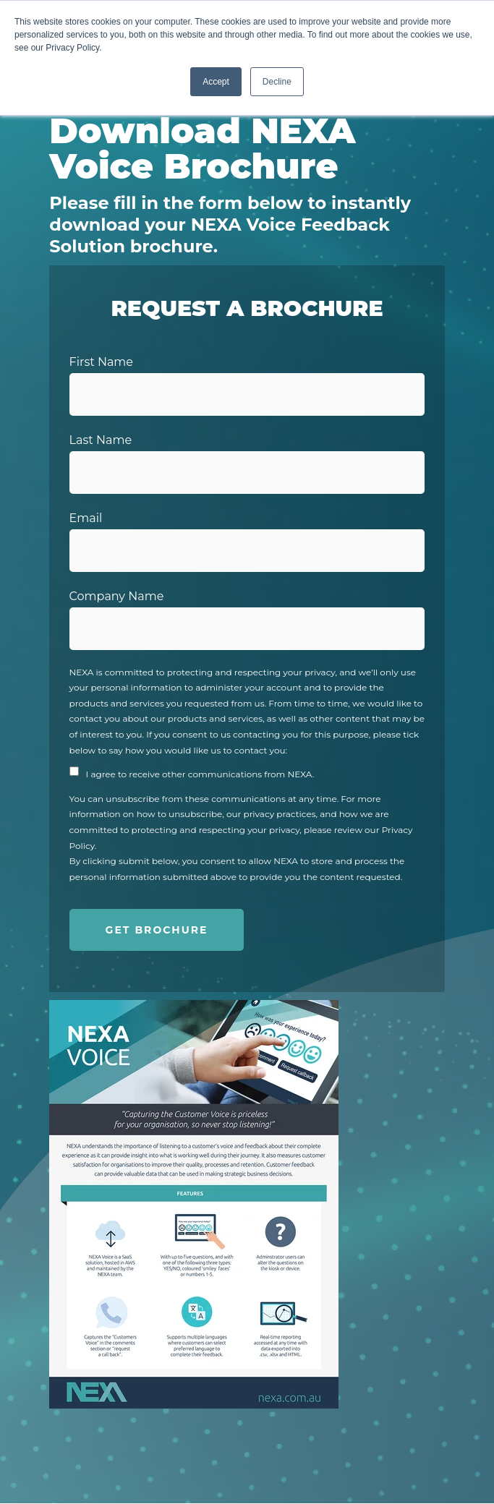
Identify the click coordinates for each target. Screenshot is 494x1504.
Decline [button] (277, 82)
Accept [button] (216, 82)
